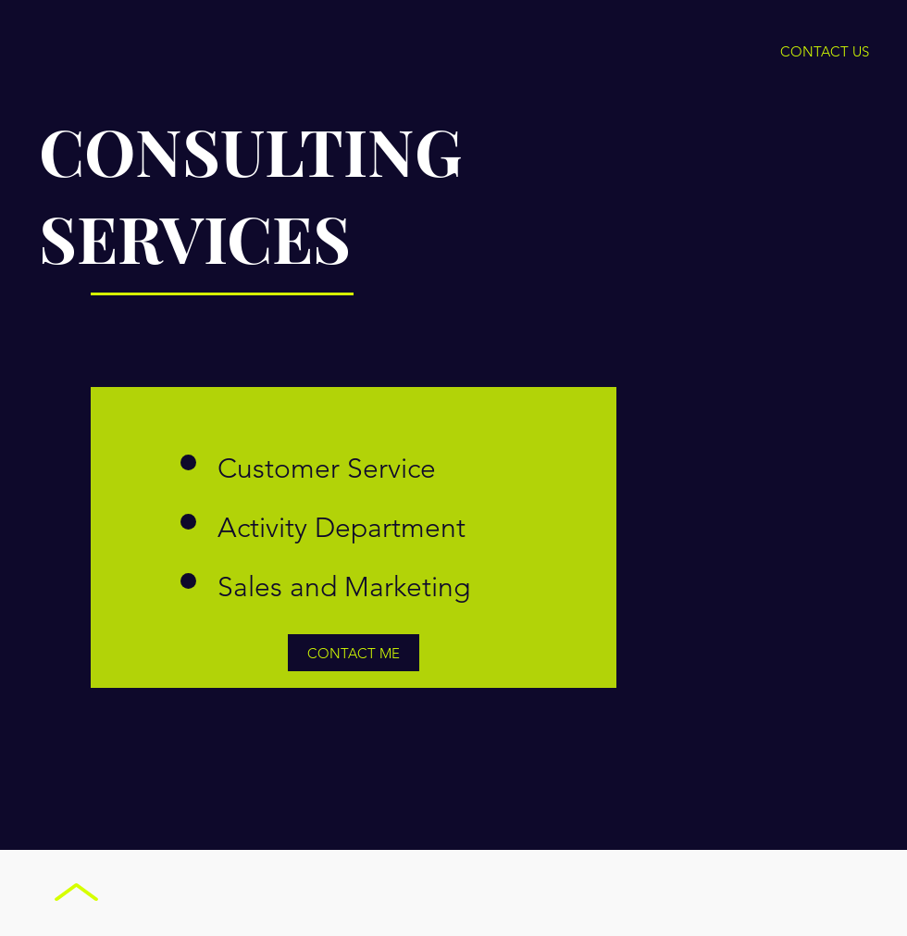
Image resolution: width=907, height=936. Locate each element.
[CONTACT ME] (353, 652)
